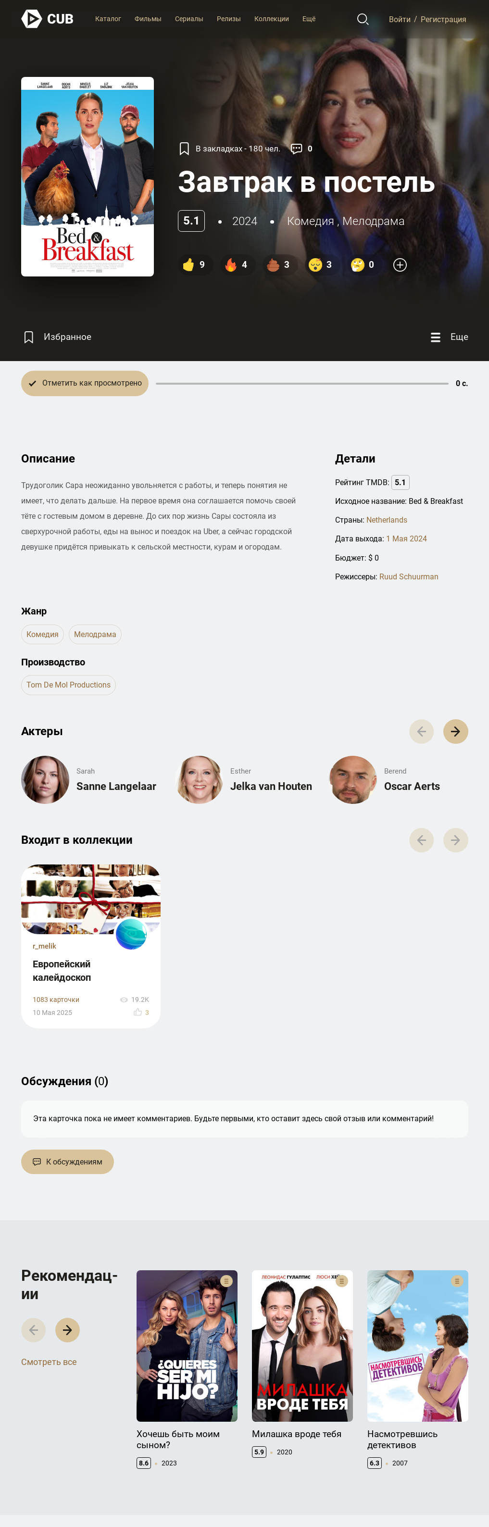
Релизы (229, 19)
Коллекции (271, 19)
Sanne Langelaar (116, 786)
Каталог (108, 19)
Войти (400, 19)
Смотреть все (49, 1362)
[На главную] (47, 19)
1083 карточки (56, 1000)
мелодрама (373, 221)
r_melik (44, 946)
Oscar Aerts (412, 786)
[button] (455, 731)
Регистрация (443, 19)
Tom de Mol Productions (68, 684)
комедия (310, 221)
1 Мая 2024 (406, 538)
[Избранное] (56, 337)
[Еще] (448, 337)
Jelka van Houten (271, 786)
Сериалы (189, 19)
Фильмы (148, 19)
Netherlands (386, 520)
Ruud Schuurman (409, 576)
